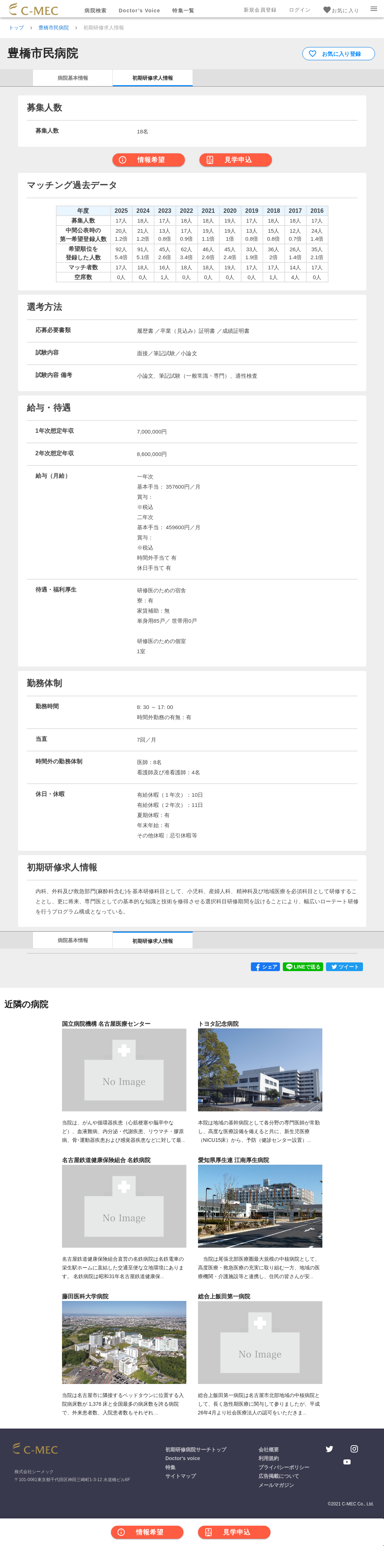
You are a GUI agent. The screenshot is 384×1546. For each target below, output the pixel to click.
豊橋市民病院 (53, 27)
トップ (16, 27)
